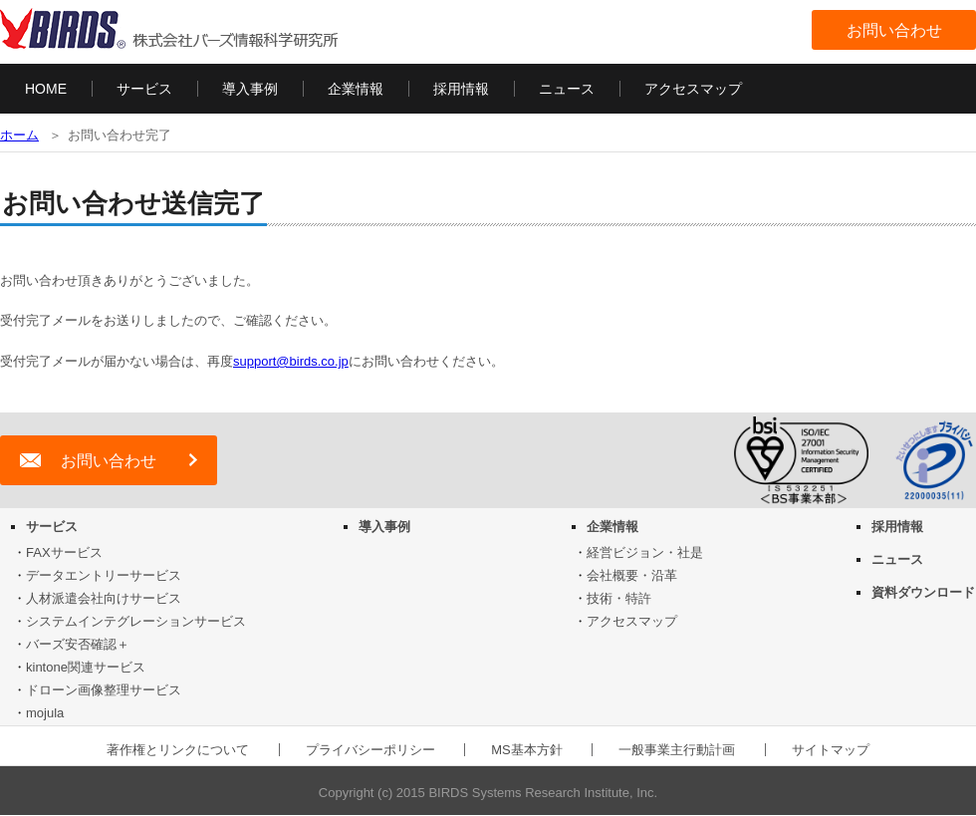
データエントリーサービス (103, 575)
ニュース (567, 89)
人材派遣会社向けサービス (103, 598)
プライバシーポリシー (370, 749)
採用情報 (461, 89)
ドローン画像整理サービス (103, 689)
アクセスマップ (693, 89)
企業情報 (355, 89)
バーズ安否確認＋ (77, 644)
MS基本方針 (527, 749)
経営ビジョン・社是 (645, 552)
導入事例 (250, 89)
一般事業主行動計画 (676, 749)
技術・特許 (619, 598)
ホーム (19, 135)
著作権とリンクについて (178, 749)
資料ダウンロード (923, 592)
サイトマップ (830, 749)
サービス (144, 89)
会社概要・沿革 (632, 575)
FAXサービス (64, 552)
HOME (46, 89)
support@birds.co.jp (291, 361)
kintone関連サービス (85, 667)
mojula (45, 712)
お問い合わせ (894, 30)
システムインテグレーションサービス (136, 621)
